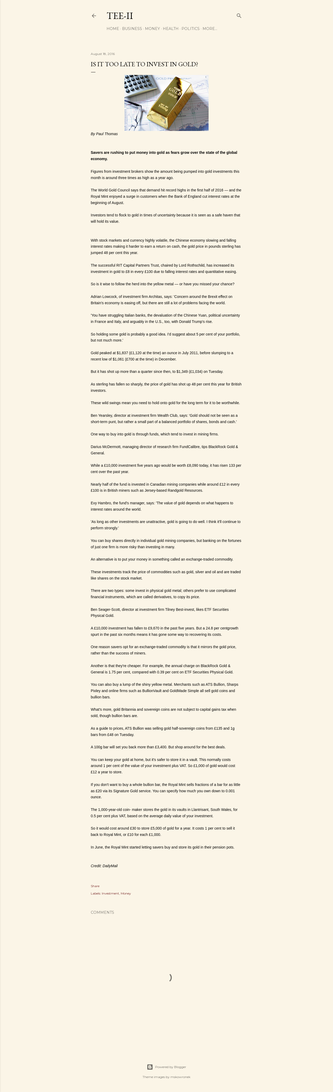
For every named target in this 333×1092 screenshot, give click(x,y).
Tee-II (120, 15)
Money (152, 28)
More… (210, 28)
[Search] (239, 14)
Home (113, 28)
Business (132, 28)
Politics (190, 28)
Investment (110, 893)
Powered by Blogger (166, 1067)
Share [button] (95, 886)
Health (171, 28)
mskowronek (180, 1077)
